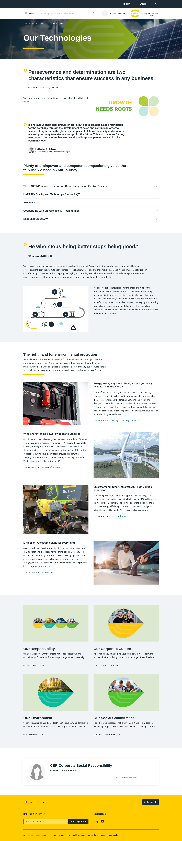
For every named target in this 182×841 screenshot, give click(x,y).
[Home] (25, 23)
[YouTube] (102, 821)
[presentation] (141, 4)
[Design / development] (54, 292)
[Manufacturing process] (65, 314)
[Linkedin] (96, 821)
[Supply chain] (59, 304)
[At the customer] (51, 324)
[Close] (156, 4)
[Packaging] (35, 314)
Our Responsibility (38, 23)
